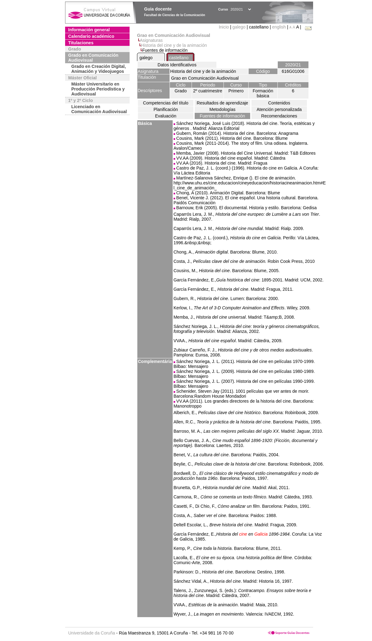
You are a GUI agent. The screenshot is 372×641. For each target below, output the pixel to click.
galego (239, 26)
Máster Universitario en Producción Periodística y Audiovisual (98, 89)
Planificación (165, 109)
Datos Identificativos (176, 64)
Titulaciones (80, 42)
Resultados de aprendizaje (222, 102)
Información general (89, 29)
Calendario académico (91, 36)
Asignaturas (151, 40)
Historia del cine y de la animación (174, 45)
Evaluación (165, 115)
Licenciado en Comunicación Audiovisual (99, 109)
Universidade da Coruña (91, 632)
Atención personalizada (279, 109)
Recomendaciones (279, 115)
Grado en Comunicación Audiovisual (93, 58)
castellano (178, 57)
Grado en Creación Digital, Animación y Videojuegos (98, 69)
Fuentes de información (222, 115)
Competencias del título (165, 102)
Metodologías (222, 109)
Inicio (224, 26)
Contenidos (279, 102)
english (279, 26)
